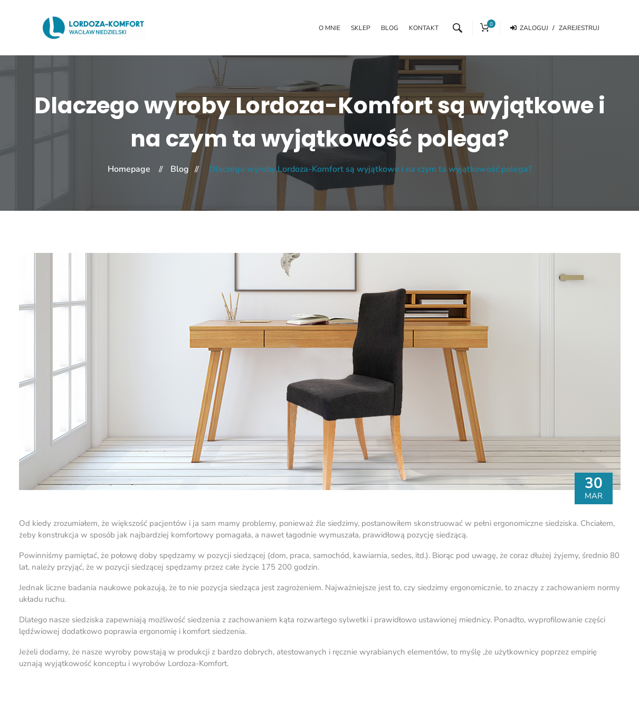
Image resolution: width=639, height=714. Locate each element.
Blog (389, 28)
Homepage (129, 169)
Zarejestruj (579, 28)
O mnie (329, 28)
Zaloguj (532, 28)
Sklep (360, 28)
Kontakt (423, 28)
